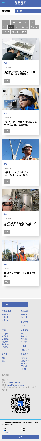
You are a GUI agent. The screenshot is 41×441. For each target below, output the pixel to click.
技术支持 (24, 330)
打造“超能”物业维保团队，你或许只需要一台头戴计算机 (19, 73)
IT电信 (24, 32)
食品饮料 (25, 27)
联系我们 (24, 354)
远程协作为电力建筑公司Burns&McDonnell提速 (16, 173)
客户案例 (6, 11)
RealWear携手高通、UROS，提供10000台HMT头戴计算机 (20, 224)
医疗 (17, 27)
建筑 (10, 27)
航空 (4, 27)
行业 (4, 330)
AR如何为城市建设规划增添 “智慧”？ (19, 274)
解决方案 (24, 310)
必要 (6, 428)
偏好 (24, 428)
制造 (32, 22)
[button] (3, 3)
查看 (6, 81)
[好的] (20, 437)
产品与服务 (6, 310)
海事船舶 (6, 32)
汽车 (13, 22)
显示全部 (6, 22)
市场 (24, 430)
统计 (6, 430)
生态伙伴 (24, 321)
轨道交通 (34, 27)
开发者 (23, 346)
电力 (26, 22)
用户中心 (5, 354)
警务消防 (15, 32)
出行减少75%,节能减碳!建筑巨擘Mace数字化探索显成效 (20, 123)
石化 (20, 22)
